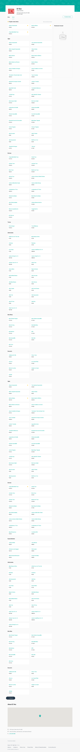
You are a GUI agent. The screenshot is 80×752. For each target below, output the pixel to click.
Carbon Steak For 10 (34, 256)
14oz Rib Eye (33, 542)
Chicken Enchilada (12, 196)
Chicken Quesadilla (12, 114)
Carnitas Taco (33, 163)
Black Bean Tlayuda (34, 120)
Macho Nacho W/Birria (35, 55)
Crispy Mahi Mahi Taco (12, 32)
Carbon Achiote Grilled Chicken (37, 176)
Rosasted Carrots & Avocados (14, 120)
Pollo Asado (33, 549)
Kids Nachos (10, 331)
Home (8, 745)
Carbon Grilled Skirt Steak (13, 183)
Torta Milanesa (33, 226)
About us (8, 747)
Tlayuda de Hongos (12, 146)
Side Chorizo (33, 282)
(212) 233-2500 (18, 14)
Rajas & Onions (33, 269)
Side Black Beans (11, 282)
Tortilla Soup (10, 94)
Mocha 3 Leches (11, 368)
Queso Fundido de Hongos (13, 68)
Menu (8, 17)
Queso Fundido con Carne (36, 68)
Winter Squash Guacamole (13, 49)
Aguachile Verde (11, 88)
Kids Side (32, 338)
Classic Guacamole (12, 25)
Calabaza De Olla (11, 355)
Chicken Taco (11, 163)
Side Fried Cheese (34, 288)
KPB (31, 331)
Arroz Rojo (10, 249)
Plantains (32, 243)
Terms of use (21, 747)
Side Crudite (10, 288)
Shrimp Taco (10, 176)
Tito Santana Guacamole (35, 42)
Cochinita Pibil (33, 532)
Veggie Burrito (33, 208)
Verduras (10, 243)
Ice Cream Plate (33, 361)
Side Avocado (11, 133)
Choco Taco (33, 355)
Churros (9, 361)
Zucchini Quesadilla (34, 114)
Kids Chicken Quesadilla (35, 318)
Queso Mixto (10, 269)
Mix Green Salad (33, 101)
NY (10, 745)
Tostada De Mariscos (34, 88)
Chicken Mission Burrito (35, 202)
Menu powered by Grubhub (46, 21)
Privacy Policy (29, 747)
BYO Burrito (10, 215)
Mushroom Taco (33, 170)
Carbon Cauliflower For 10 (36, 249)
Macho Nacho (11, 55)
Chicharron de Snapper (13, 549)
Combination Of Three (35, 189)
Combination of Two (12, 189)
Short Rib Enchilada (12, 202)
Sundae (9, 374)
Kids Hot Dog (10, 325)
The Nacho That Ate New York (14, 75)
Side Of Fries (10, 301)
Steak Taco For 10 (12, 308)
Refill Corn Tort (33, 139)
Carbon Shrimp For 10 (12, 256)
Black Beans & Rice (34, 236)
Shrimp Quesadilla (34, 107)
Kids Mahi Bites (33, 325)
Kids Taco (10, 344)
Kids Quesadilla (11, 338)
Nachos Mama (33, 25)
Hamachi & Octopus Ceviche (14, 81)
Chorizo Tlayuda (33, 127)
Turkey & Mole (11, 542)
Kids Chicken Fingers (12, 318)
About (12, 17)
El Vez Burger (11, 226)
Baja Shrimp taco (11, 532)
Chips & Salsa (33, 49)
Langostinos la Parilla (12, 107)
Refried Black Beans (12, 275)
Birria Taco (10, 170)
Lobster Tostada (34, 81)
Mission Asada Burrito (12, 208)
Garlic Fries (32, 262)
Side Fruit (10, 295)
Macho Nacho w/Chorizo (13, 62)
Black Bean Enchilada (34, 196)
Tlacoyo (32, 146)
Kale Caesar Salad (11, 101)
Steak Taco (32, 157)
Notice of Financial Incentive (39, 747)
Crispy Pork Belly (34, 555)
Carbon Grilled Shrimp (35, 183)
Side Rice (32, 301)
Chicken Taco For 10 (12, 262)
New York (13, 745)
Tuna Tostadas (33, 75)
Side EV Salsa (33, 133)
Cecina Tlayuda (11, 127)
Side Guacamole (11, 139)
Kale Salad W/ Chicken (35, 94)
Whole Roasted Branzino (13, 555)
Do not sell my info (51, 747)
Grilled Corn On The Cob (13, 236)
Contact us (14, 747)
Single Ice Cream (34, 368)
